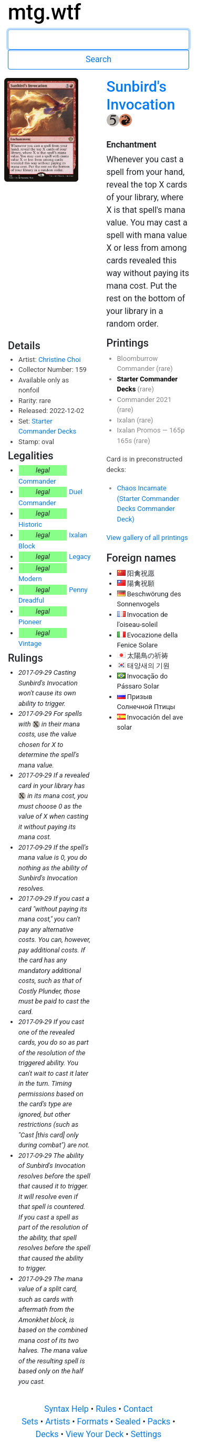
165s (125, 441)
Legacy (79, 557)
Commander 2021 (144, 400)
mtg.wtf (44, 12)
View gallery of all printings (147, 538)
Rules (107, 1409)
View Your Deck (96, 1434)
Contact (138, 1409)
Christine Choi (59, 359)
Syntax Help (67, 1409)
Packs (160, 1422)
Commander (37, 481)
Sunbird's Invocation (141, 95)
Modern (30, 579)
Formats (93, 1422)
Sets (31, 1422)
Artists (58, 1422)
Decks (48, 1434)
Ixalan (127, 420)
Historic (30, 524)
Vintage (30, 643)
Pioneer (30, 622)
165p (176, 430)
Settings (146, 1434)
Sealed (128, 1422)
